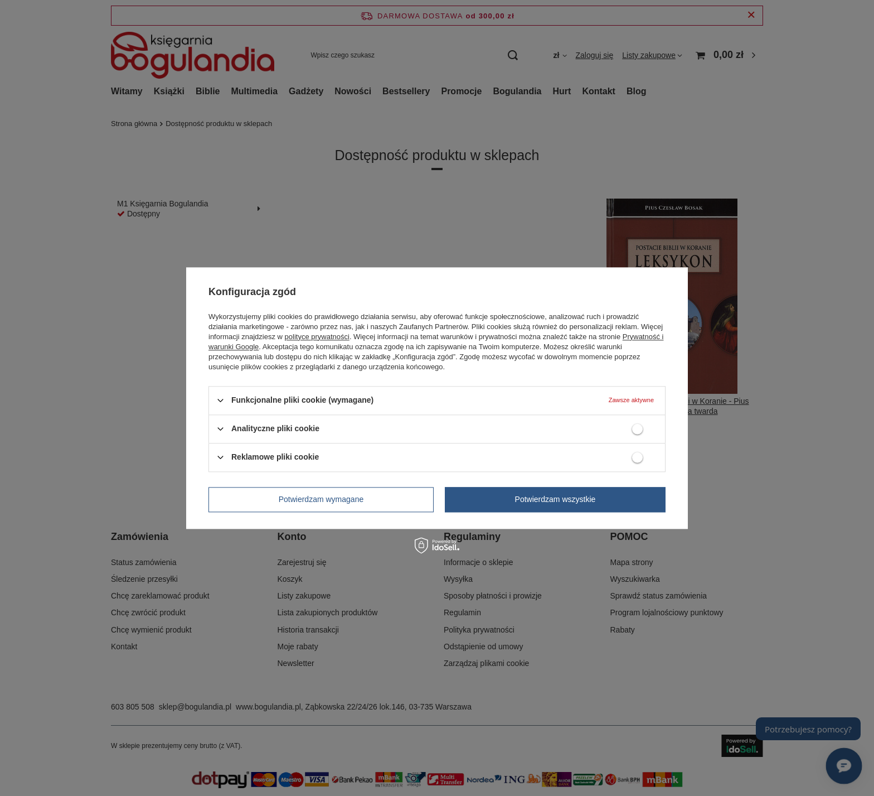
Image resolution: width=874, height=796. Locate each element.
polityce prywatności (317, 336)
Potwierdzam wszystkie (555, 499)
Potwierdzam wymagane (321, 499)
